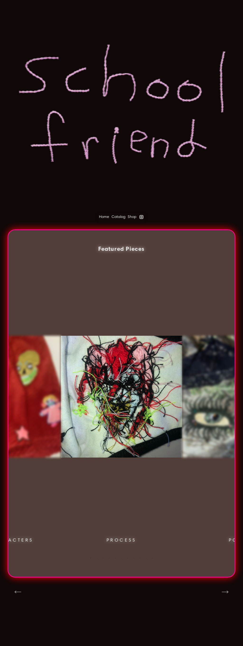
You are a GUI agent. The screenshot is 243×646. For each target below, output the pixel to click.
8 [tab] (134, 558)
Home (104, 216)
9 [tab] (140, 558)
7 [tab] (128, 558)
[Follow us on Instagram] (141, 217)
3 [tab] (103, 558)
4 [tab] (109, 558)
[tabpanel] (121, 410)
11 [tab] (152, 558)
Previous (17, 591)
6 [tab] (121, 558)
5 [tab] (115, 558)
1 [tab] (91, 558)
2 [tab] (97, 558)
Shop (132, 216)
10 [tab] (146, 558)
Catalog (119, 216)
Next (225, 591)
